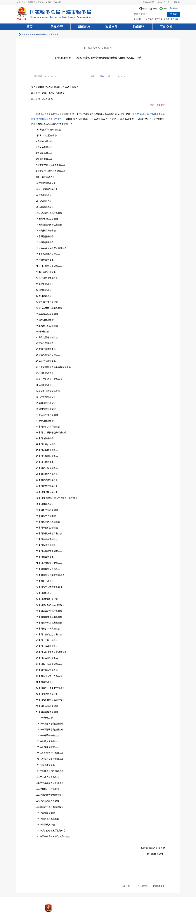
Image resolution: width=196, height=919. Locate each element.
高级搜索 (174, 8)
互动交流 (166, 26)
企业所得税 (53, 34)
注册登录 (32, 2)
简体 (18, 2)
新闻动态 (84, 26)
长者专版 (57, 2)
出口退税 (174, 19)
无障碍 (41, 2)
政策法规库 (42, 34)
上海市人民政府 (162, 2)
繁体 (24, 2)
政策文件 (111, 26)
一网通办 (176, 2)
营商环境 (158, 19)
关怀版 (48, 2)
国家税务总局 (148, 2)
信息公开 (57, 26)
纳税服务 (139, 26)
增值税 (166, 19)
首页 (29, 26)
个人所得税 (148, 19)
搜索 (172, 14)
